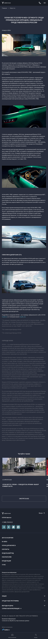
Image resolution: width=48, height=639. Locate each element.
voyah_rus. (23, 317)
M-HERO (4, 541)
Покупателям (6, 557)
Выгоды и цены (7, 605)
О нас (4, 565)
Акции (35, 635)
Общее (4, 596)
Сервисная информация (10, 608)
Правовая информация (9, 619)
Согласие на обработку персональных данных (15, 620)
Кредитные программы (10, 601)
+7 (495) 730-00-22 (7, 522)
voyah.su (4, 317)
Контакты (5, 549)
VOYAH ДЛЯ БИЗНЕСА (9, 545)
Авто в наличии (7, 538)
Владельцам (6, 561)
